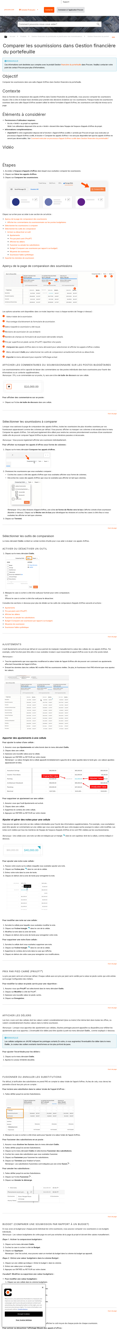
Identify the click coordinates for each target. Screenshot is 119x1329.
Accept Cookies (24, 1314)
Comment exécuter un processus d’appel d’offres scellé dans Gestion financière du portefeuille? (70, 138)
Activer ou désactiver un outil (19, 232)
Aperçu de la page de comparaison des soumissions (26, 219)
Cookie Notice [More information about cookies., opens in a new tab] (23, 1309)
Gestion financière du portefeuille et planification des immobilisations (57, 36)
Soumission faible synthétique (22, 255)
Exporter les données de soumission (19, 258)
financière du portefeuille (71, 65)
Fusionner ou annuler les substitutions (25, 245)
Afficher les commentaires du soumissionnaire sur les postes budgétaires (36, 222)
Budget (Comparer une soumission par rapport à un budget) (34, 248)
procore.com (9, 10)
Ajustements (15, 235)
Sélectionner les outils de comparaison (20, 229)
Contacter (49, 10)
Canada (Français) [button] (28, 10)
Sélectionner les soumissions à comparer (21, 225)
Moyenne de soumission (19, 251)
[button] (98, 24)
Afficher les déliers (17, 242)
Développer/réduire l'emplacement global (113, 36)
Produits (23, 36)
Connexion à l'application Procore (70, 10)
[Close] (42, 1287)
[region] (24, 1305)
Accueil (13, 36)
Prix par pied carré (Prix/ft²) (21, 238)
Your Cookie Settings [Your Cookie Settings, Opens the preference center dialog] (24, 1320)
